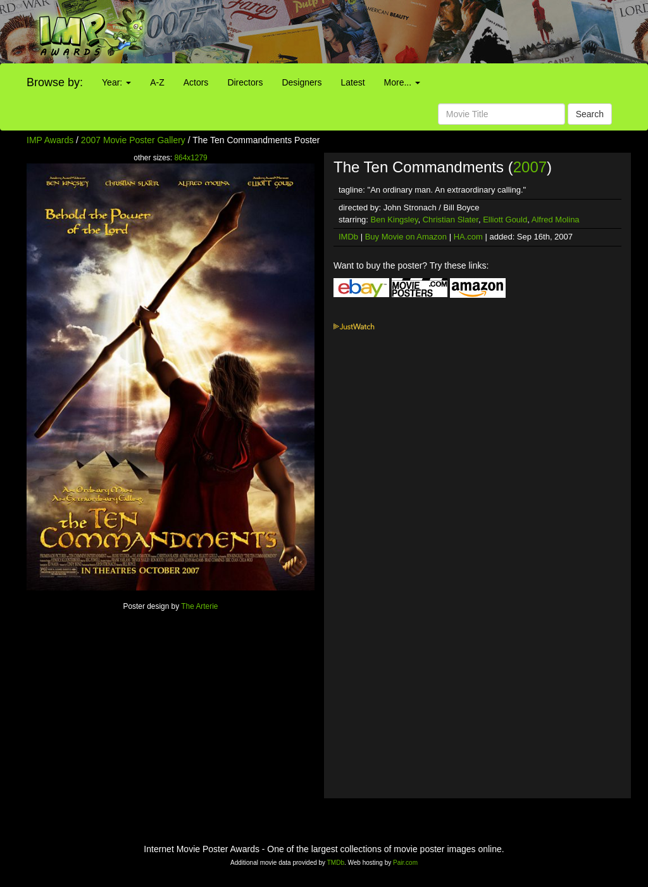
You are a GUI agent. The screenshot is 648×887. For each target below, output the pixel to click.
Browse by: (55, 82)
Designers (301, 82)
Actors (196, 82)
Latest (352, 82)
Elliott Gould (505, 219)
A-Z (157, 82)
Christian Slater (450, 219)
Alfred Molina (556, 219)
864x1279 (190, 157)
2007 (530, 166)
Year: (116, 82)
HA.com (468, 236)
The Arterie (199, 606)
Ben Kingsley (394, 219)
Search (590, 114)
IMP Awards (50, 140)
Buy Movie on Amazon (406, 236)
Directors (245, 82)
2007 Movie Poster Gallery (133, 140)
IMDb (348, 236)
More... (402, 82)
